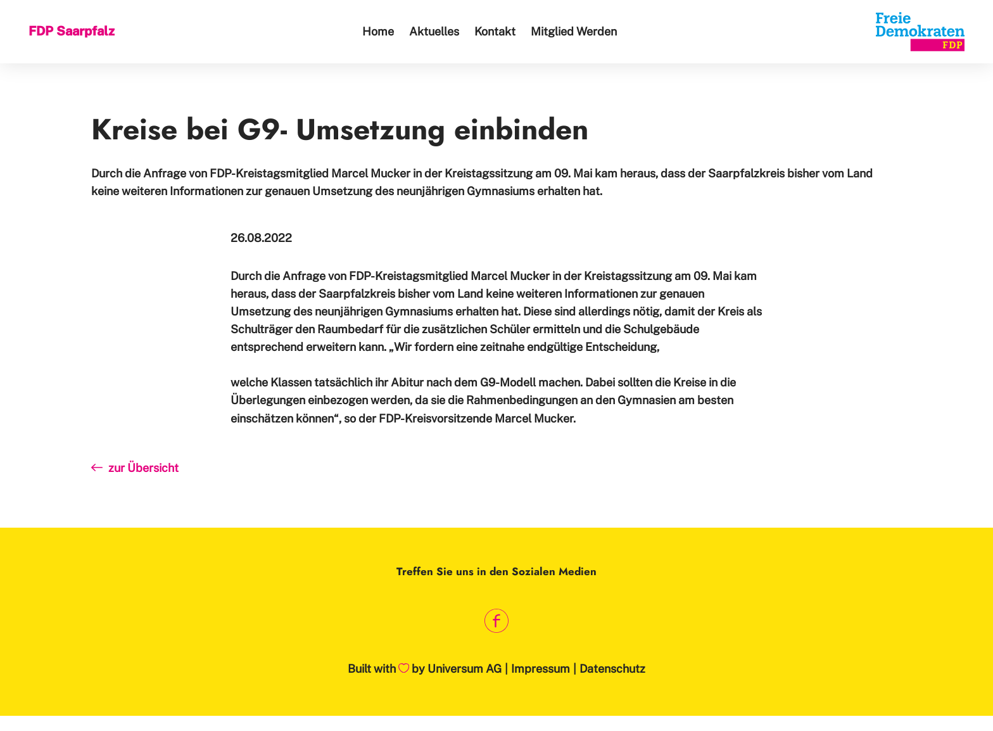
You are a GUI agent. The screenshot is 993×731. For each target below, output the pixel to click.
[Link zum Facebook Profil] (497, 620)
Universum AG (464, 668)
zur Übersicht (135, 467)
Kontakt (494, 31)
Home (378, 31)
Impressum (540, 668)
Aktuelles (434, 31)
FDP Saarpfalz (71, 31)
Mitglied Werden (574, 31)
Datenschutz (612, 668)
